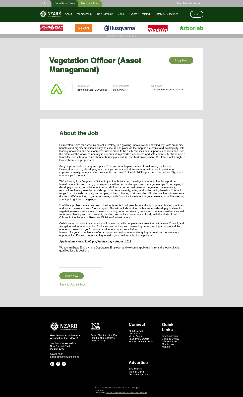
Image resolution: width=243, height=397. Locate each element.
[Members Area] (88, 3)
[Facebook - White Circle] (58, 364)
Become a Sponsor (139, 374)
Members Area (169, 344)
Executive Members (139, 339)
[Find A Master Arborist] (189, 3)
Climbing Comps (170, 338)
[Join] (196, 14)
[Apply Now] (181, 60)
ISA (115, 335)
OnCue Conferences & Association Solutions (126, 392)
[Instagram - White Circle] (64, 364)
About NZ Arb (136, 331)
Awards (166, 346)
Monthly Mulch (136, 371)
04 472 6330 (56, 354)
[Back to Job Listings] (72, 284)
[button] (62, 3)
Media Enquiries (137, 336)
